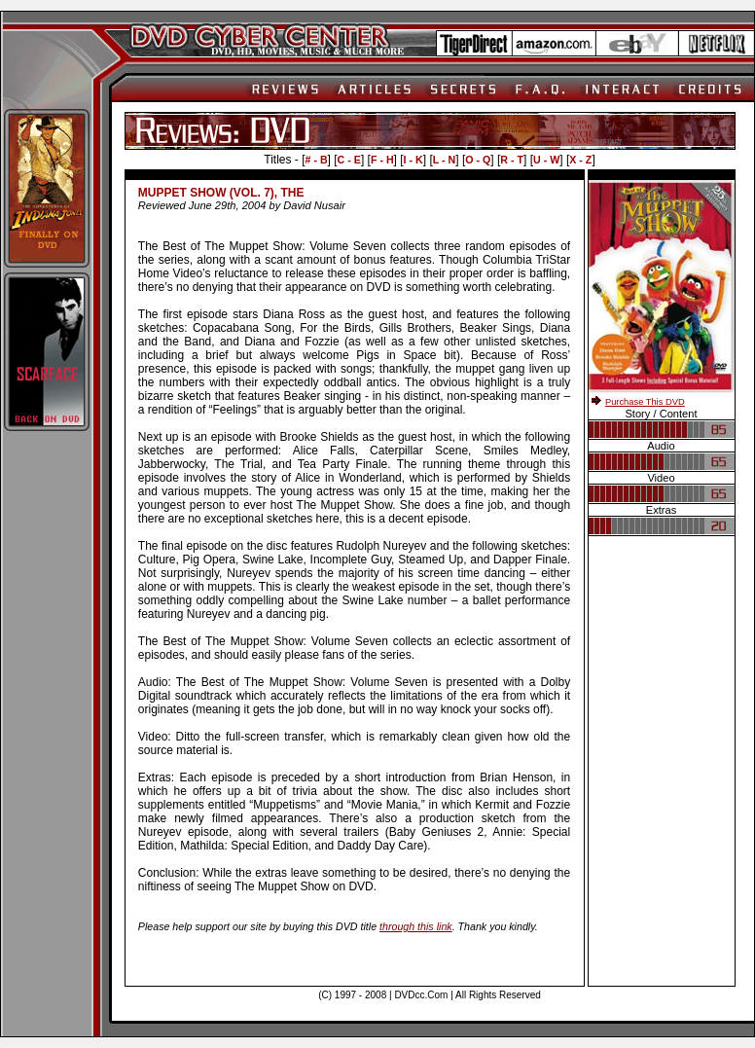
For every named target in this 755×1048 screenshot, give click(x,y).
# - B (317, 159)
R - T (511, 159)
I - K (413, 159)
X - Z (580, 159)
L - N (444, 159)
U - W (546, 159)
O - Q (477, 159)
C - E (349, 159)
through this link (415, 926)
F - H (382, 159)
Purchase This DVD (645, 402)
